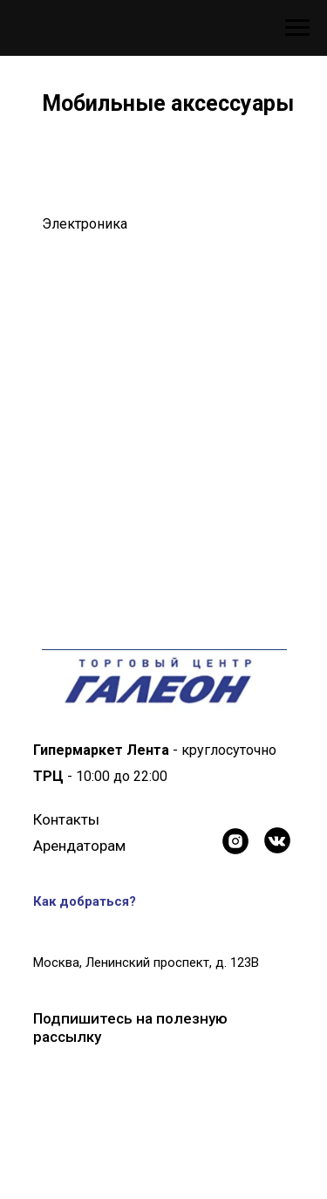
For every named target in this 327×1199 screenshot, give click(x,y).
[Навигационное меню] (297, 28)
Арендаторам (79, 845)
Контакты (66, 819)
